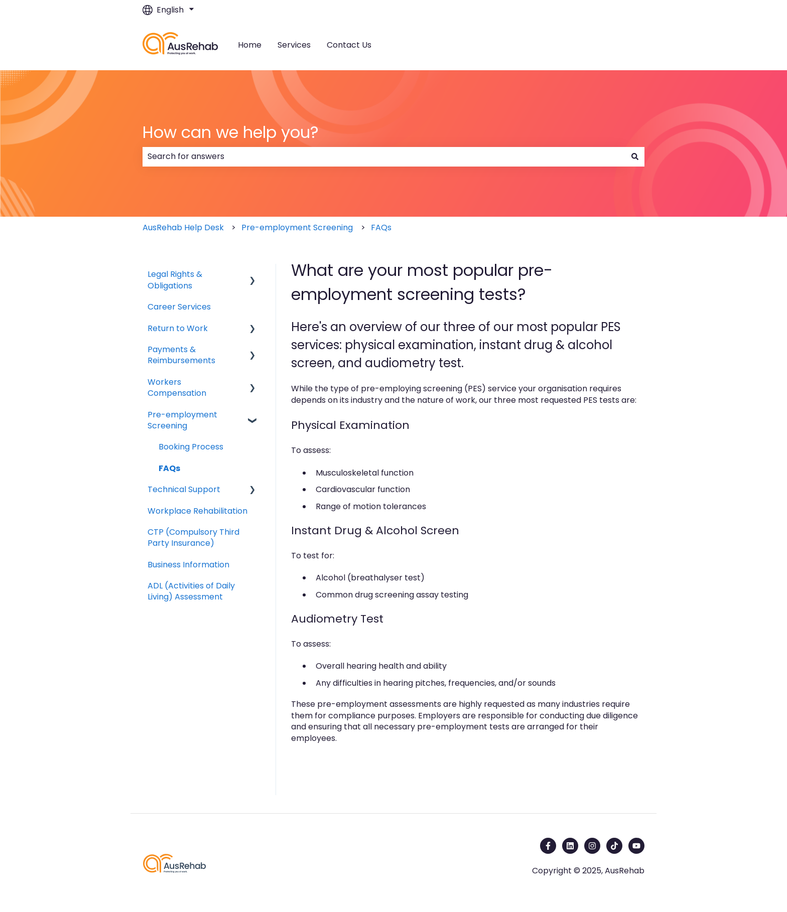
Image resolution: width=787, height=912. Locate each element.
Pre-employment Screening (297, 227)
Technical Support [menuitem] (184, 489)
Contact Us (349, 45)
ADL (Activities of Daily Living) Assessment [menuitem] (191, 591)
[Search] (634, 156)
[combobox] (384, 156)
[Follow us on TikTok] (614, 846)
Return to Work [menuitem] (178, 328)
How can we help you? (231, 132)
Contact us (612, 45)
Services (294, 45)
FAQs (381, 227)
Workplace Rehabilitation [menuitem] (197, 511)
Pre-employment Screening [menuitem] (182, 420)
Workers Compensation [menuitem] (177, 387)
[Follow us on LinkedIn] (570, 846)
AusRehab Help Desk (183, 227)
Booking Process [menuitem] (191, 446)
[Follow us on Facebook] (548, 846)
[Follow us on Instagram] (592, 846)
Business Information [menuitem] (188, 564)
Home (249, 45)
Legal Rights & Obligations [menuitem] (175, 279)
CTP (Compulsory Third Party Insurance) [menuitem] (193, 537)
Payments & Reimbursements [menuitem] (181, 355)
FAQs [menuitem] (169, 468)
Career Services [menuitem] (179, 307)
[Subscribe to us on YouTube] (636, 846)
